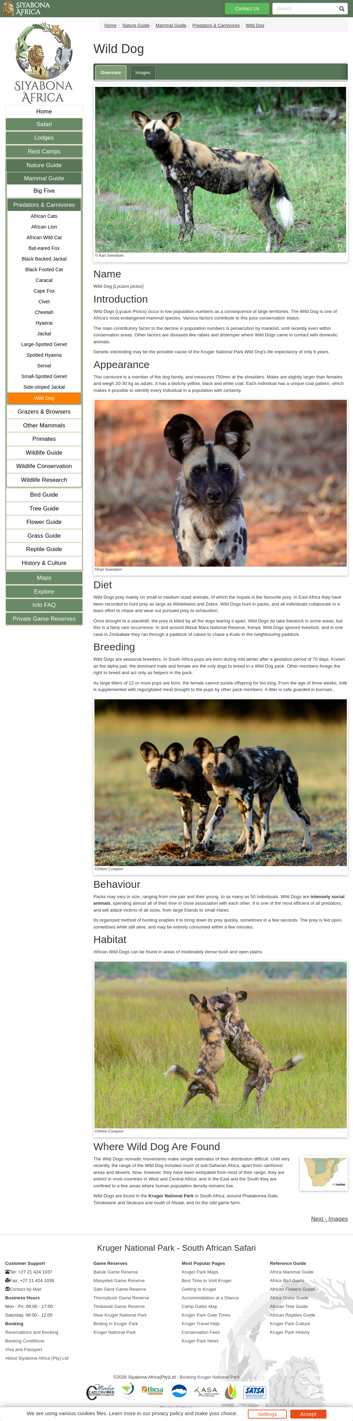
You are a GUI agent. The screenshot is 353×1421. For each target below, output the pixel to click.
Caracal (44, 280)
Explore (44, 591)
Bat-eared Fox (44, 248)
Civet (44, 301)
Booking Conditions (24, 1340)
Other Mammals (44, 425)
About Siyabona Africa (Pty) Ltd (37, 1358)
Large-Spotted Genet (44, 344)
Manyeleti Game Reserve (119, 1280)
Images (142, 72)
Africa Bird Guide (287, 1280)
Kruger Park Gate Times (206, 1315)
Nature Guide (44, 165)
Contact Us (247, 8)
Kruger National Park (114, 1332)
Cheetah (44, 312)
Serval (44, 365)
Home (44, 111)
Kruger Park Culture (290, 1323)
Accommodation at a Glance (210, 1297)
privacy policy (167, 1413)
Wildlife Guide (44, 452)
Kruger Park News (200, 1340)
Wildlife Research (44, 480)
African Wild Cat (44, 237)
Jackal (44, 333)
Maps (44, 578)
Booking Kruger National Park (210, 1377)
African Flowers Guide (292, 1289)
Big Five (44, 190)
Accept (308, 1414)
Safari (44, 124)
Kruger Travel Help (201, 1323)
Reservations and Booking (31, 1332)
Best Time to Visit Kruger (207, 1280)
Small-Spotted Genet (44, 376)
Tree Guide (44, 508)
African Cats (44, 216)
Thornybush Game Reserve (121, 1297)
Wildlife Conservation (44, 466)
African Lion (44, 227)
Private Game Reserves (44, 619)
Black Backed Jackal (44, 259)
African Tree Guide (289, 1306)
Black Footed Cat (44, 269)
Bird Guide (44, 494)
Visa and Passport (23, 1349)
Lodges (44, 137)
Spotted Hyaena (44, 355)
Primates (44, 439)
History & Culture (44, 563)
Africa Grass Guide (289, 1297)
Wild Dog (44, 398)
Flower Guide (44, 522)
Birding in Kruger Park (115, 1323)
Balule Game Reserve (115, 1272)
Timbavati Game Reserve (119, 1306)
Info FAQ (44, 605)
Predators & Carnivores (44, 205)
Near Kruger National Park (120, 1315)
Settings (267, 1414)
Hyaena (44, 323)
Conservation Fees (201, 1332)
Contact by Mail (25, 1289)
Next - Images (329, 1219)
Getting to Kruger (199, 1289)
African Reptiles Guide (292, 1315)
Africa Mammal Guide (292, 1272)
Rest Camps (44, 151)
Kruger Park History (290, 1332)
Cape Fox (44, 291)
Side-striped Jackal (44, 387)
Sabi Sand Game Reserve (119, 1289)
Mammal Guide (44, 178)
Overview (111, 72)
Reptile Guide (44, 549)
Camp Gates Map (199, 1306)
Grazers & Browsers (44, 411)
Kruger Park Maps (200, 1272)
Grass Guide (44, 535)
